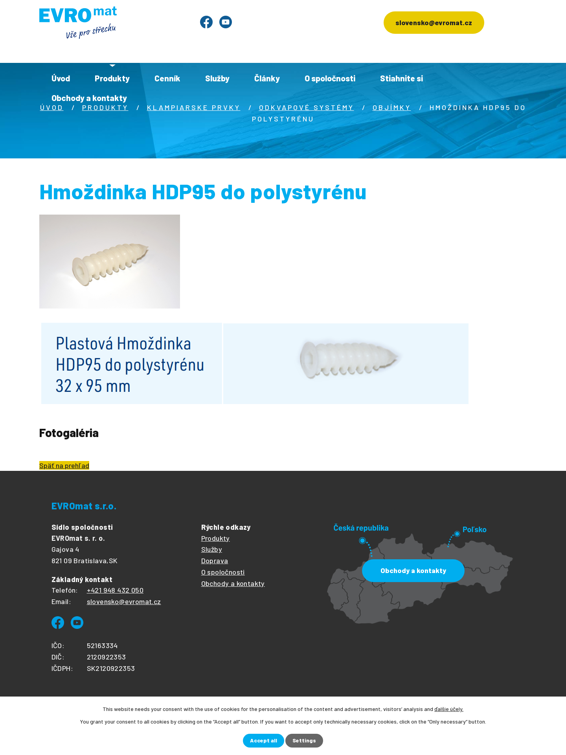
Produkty (112, 78)
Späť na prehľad (64, 465)
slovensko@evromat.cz (433, 22)
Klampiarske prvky (194, 107)
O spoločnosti (330, 78)
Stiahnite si (401, 78)
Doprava (214, 560)
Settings (304, 740)
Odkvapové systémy (306, 107)
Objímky (392, 107)
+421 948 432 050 (115, 590)
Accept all (263, 740)
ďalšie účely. (448, 708)
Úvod (60, 78)
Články (267, 78)
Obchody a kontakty (89, 98)
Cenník (167, 78)
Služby (217, 78)
